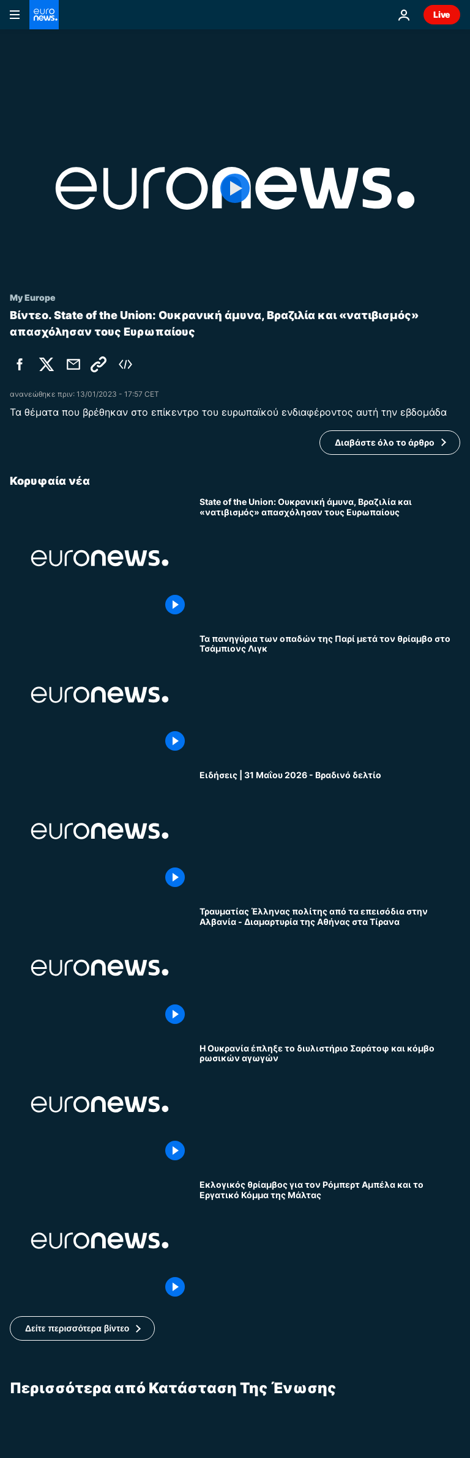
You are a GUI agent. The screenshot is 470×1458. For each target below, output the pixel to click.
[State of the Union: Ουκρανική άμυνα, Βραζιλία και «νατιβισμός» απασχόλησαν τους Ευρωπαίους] (330, 558)
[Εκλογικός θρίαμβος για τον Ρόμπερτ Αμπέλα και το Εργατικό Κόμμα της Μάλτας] (330, 1241)
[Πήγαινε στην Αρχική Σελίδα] (44, 14)
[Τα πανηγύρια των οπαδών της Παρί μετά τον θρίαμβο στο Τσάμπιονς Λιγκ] (330, 695)
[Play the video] (235, 188)
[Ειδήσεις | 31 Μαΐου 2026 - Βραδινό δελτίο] (330, 831)
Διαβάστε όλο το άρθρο (385, 442)
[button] (82, 1328)
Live (441, 14)
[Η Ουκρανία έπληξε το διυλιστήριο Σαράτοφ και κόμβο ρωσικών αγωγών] (330, 1104)
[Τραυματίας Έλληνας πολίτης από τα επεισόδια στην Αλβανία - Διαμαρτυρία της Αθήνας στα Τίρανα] (330, 967)
